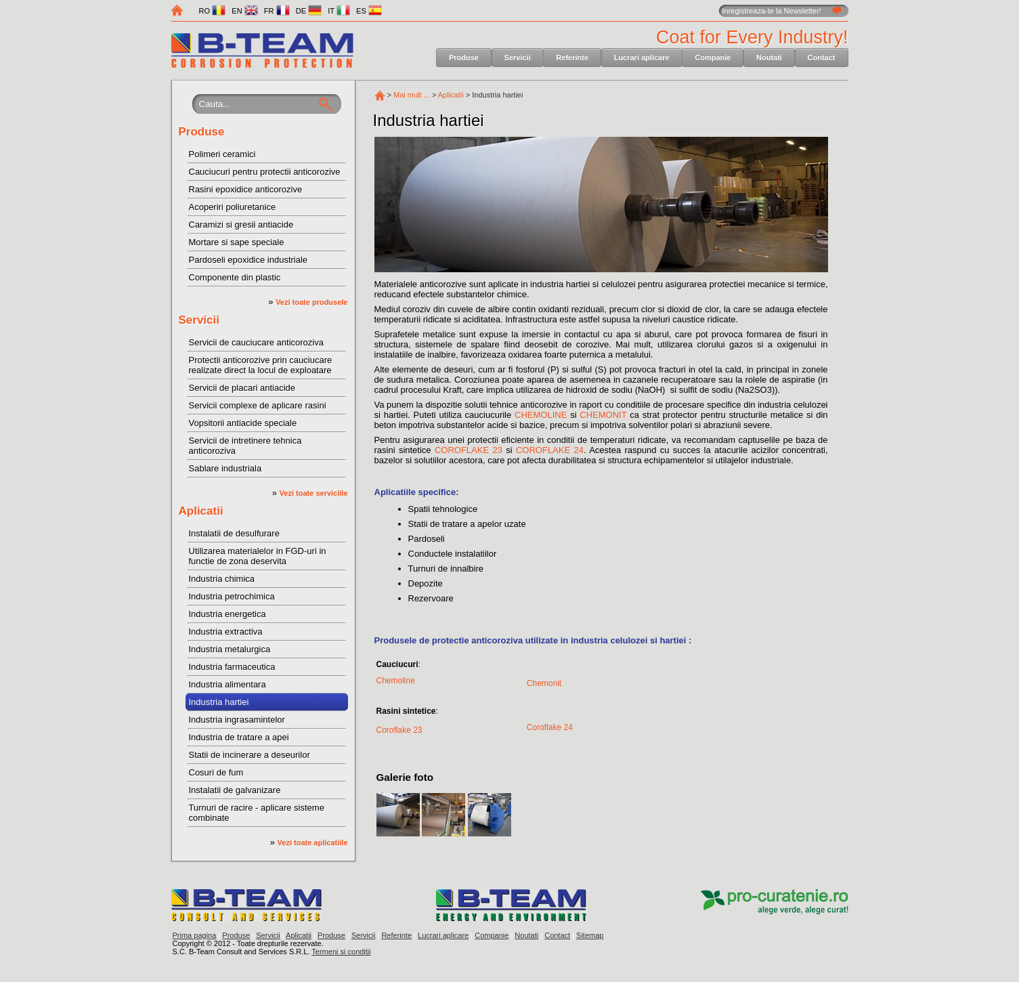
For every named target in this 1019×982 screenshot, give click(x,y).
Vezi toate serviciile (314, 493)
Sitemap (589, 935)
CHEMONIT (603, 415)
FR (277, 11)
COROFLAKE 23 (468, 450)
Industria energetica (227, 614)
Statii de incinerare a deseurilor (249, 755)
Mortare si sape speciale (236, 242)
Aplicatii (201, 511)
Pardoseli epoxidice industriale (248, 260)
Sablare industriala (225, 468)
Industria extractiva (226, 631)
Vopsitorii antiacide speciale (243, 423)
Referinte (572, 58)
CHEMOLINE (541, 415)
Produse (464, 58)
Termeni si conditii (340, 951)
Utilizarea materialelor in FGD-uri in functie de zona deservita (257, 556)
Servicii (517, 58)
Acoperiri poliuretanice (232, 207)
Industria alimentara (227, 684)
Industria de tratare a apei (239, 737)
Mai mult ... (411, 95)
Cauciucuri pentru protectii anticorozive (265, 172)
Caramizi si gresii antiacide (241, 224)
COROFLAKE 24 (550, 450)
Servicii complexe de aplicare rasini (257, 405)
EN (244, 11)
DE (309, 11)
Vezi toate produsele (311, 302)
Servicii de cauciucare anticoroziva (256, 342)
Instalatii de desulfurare (234, 533)
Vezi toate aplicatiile (313, 842)
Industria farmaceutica (232, 667)
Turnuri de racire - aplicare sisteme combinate (256, 813)
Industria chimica (222, 579)
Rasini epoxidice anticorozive (246, 189)
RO (212, 11)
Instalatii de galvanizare (235, 790)
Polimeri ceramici (222, 154)
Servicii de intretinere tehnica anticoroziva (245, 445)
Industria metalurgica (230, 649)
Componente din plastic (235, 277)
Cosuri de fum (216, 772)
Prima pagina (195, 935)
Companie (713, 58)
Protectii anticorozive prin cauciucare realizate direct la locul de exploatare (260, 365)
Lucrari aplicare (642, 58)
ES (369, 11)
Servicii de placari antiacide (242, 388)
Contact (822, 58)
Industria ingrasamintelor (237, 719)
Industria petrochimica (232, 596)
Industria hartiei (219, 702)
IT (339, 11)
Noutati (769, 58)
